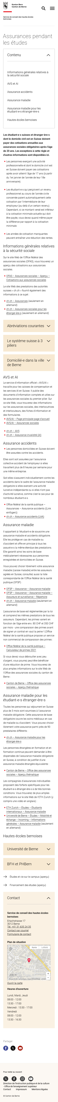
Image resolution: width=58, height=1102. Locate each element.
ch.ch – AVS (12, 431)
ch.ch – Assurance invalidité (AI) (23, 435)
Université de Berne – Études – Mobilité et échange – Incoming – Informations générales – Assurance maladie (29, 819)
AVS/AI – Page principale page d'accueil (28, 418)
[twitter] (13, 1049)
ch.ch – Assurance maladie (21, 600)
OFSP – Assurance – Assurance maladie (28, 588)
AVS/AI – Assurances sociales (22, 422)
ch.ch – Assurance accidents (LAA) (25, 516)
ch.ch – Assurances (17, 301)
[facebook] (5, 1049)
